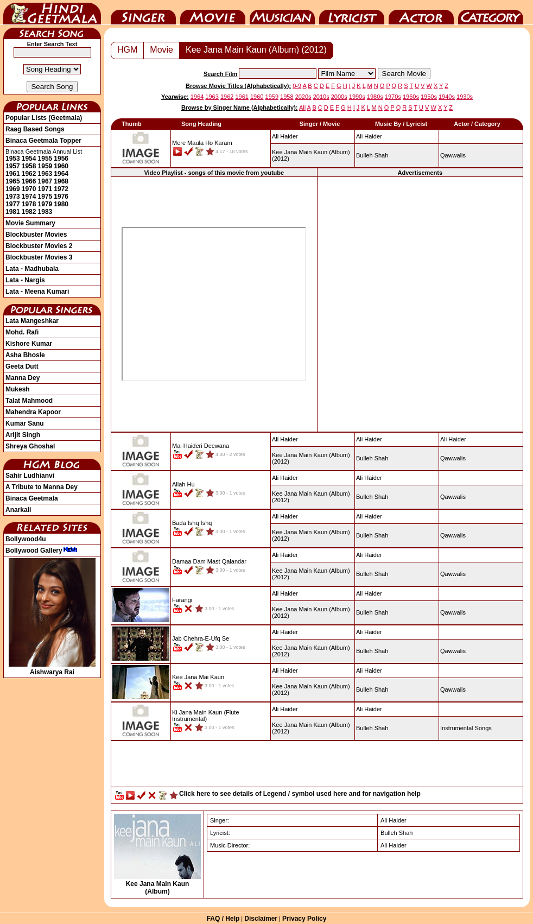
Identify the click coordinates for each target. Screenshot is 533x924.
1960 (61, 166)
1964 (61, 174)
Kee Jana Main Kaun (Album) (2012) (256, 49)
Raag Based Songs (35, 129)
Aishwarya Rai (52, 668)
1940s (447, 96)
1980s (375, 96)
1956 (61, 158)
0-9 (297, 86)
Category (490, 12)
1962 (29, 174)
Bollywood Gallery (41, 550)
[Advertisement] (317, 766)
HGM (127, 49)
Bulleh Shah (372, 155)
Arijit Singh (22, 435)
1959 (45, 166)
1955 (45, 158)
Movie (212, 12)
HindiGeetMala (52, 12)
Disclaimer (260, 918)
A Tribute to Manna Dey (41, 487)
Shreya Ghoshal (30, 446)
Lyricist (351, 12)
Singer (143, 12)
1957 (12, 166)
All (302, 107)
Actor (421, 12)
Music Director (282, 12)
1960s (411, 96)
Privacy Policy (304, 918)
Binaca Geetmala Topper (43, 140)
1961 (12, 174)
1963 (45, 174)
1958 (29, 166)
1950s (429, 96)
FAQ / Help (223, 918)
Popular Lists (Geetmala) (43, 118)
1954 (29, 158)
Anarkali (18, 510)
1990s (357, 96)
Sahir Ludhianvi (29, 475)
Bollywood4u (25, 539)
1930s (464, 96)
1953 (12, 158)
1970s (393, 96)
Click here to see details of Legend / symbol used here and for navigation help (300, 794)
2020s (303, 96)
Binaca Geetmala (31, 498)
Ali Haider (369, 136)
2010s (321, 96)
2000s (339, 96)
